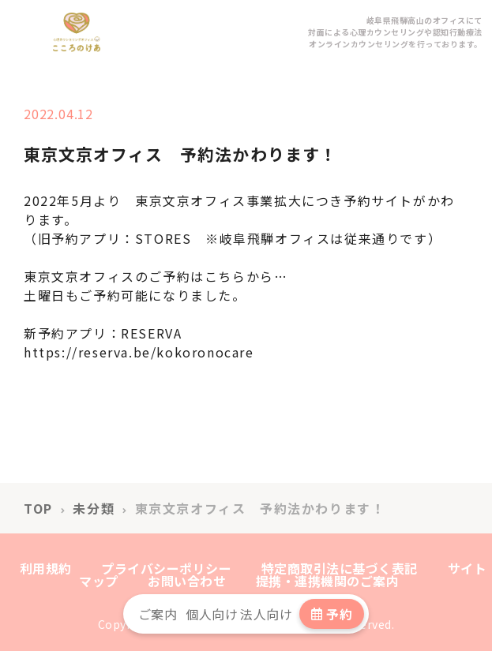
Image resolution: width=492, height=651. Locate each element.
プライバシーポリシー (166, 568)
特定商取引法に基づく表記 (339, 568)
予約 (332, 613)
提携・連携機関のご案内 (328, 580)
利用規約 (46, 568)
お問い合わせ (187, 580)
